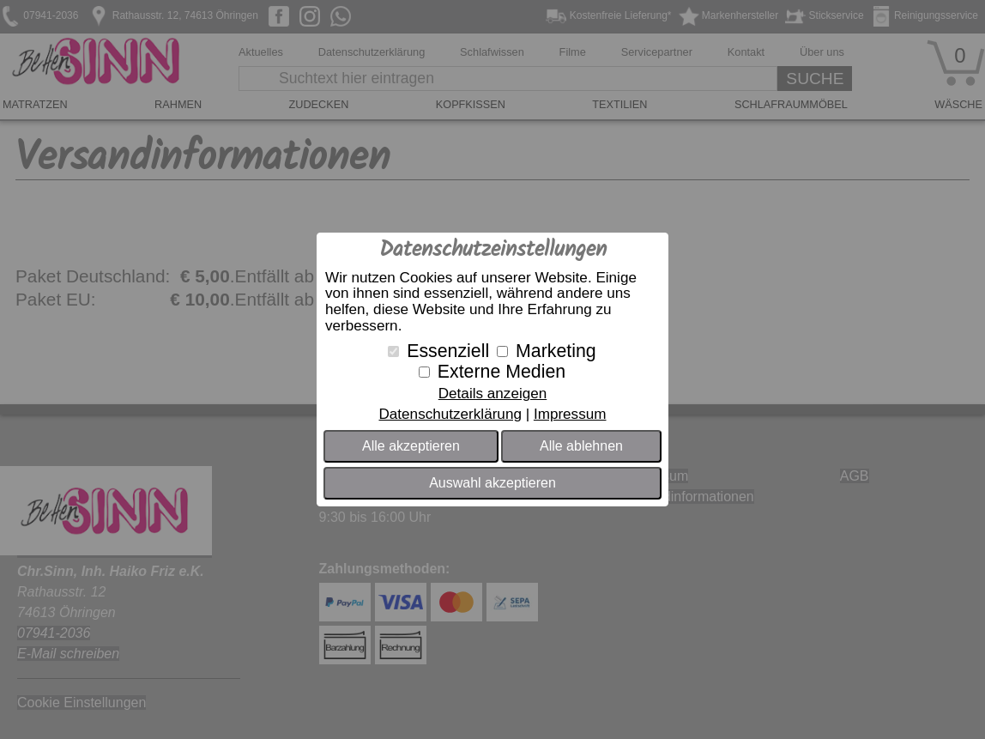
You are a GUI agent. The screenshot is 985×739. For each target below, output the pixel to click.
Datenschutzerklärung (449, 414)
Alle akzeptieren (411, 446)
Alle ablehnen (581, 446)
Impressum (570, 414)
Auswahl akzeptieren (492, 483)
